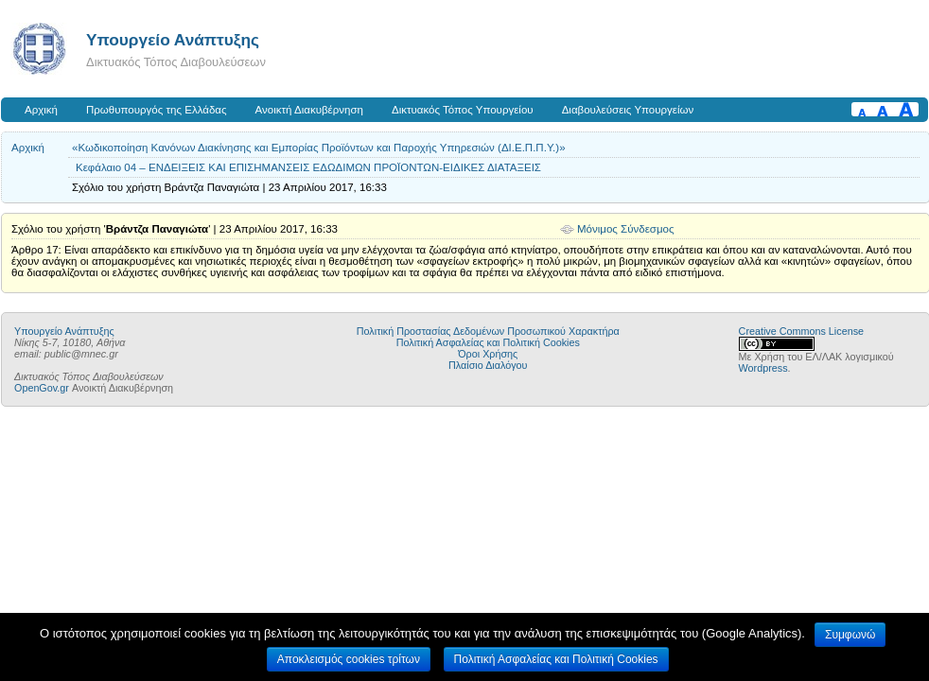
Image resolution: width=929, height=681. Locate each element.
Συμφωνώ (850, 634)
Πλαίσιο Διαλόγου (487, 365)
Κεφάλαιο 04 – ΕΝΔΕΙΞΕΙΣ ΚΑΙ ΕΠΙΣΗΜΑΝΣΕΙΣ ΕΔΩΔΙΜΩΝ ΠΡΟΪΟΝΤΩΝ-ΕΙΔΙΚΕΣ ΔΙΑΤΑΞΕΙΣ (308, 167)
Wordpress (763, 368)
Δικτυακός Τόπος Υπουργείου (463, 109)
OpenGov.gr (41, 387)
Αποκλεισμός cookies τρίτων (348, 659)
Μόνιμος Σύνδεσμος (626, 229)
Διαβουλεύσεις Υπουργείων (628, 109)
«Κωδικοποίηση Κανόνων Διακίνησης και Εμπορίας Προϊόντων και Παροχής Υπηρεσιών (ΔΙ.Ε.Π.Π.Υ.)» (319, 147)
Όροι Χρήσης (487, 353)
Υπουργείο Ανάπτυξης (172, 39)
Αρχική (41, 109)
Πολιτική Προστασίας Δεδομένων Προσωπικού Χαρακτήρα (488, 331)
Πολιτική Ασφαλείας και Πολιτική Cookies (488, 342)
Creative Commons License (801, 331)
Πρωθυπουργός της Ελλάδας (156, 109)
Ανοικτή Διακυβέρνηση (309, 109)
